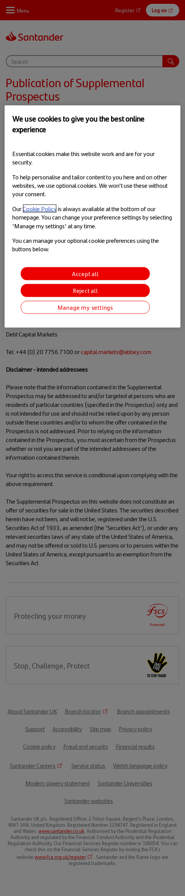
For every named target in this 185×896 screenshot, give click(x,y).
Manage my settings (85, 306)
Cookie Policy (40, 208)
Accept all (85, 273)
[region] (92, 216)
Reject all (85, 290)
